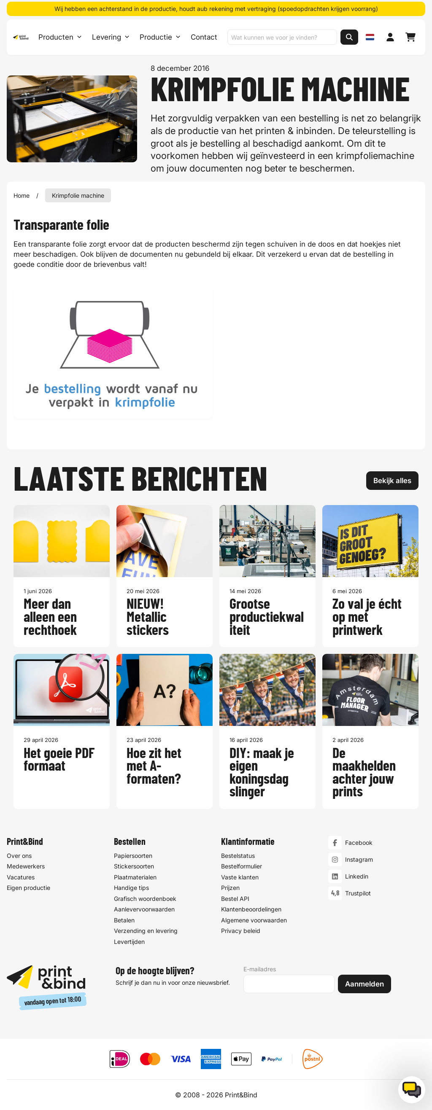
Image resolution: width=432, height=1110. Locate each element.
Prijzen (230, 887)
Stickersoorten (134, 866)
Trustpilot (358, 893)
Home (22, 195)
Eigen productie (28, 887)
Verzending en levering (146, 930)
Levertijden (129, 941)
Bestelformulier (241, 866)
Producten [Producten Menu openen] (59, 38)
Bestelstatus (238, 855)
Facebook (359, 842)
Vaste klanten (240, 877)
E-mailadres (259, 969)
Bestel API (235, 898)
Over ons (19, 855)
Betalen (124, 920)
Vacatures (21, 877)
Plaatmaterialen (135, 877)
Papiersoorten (133, 855)
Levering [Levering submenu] (110, 38)
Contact (203, 38)
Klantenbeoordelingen (251, 909)
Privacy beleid (240, 930)
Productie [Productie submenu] (159, 38)
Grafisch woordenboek (145, 898)
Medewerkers (26, 866)
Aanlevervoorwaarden (144, 909)
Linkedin (356, 876)
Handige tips (131, 887)
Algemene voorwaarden (254, 920)
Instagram (359, 859)
